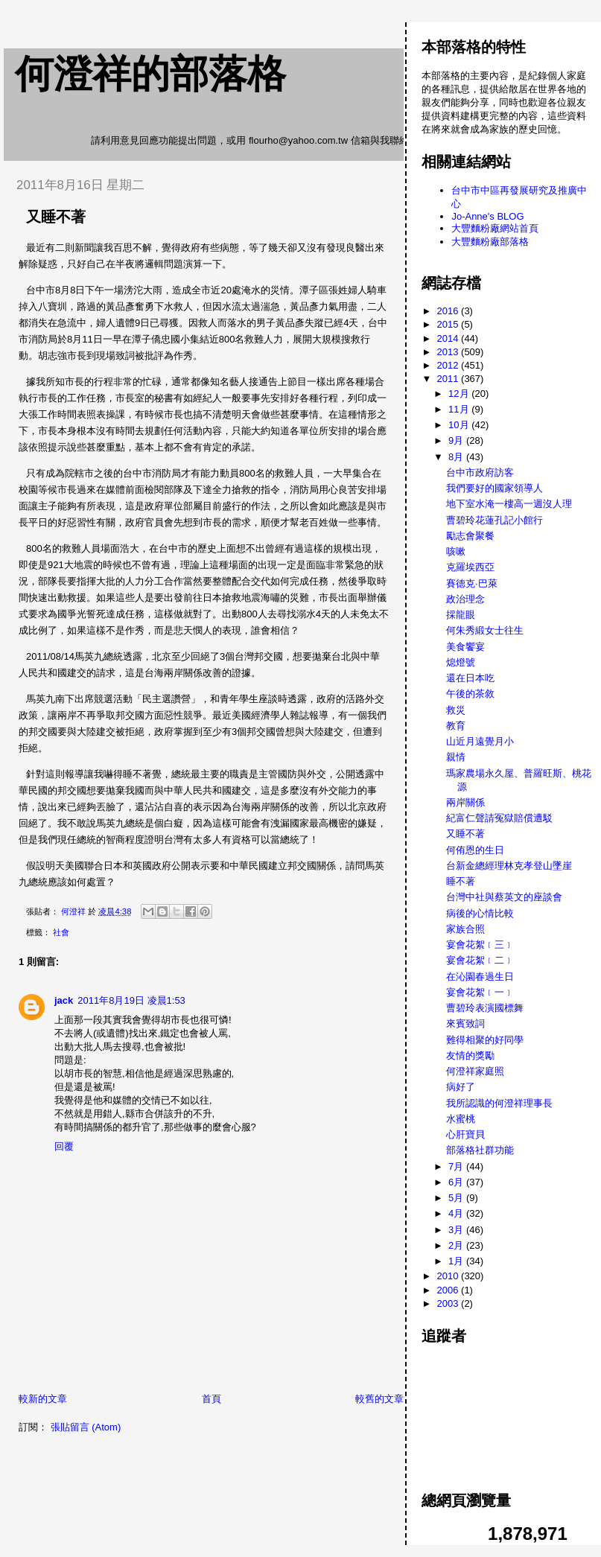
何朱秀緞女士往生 (485, 630)
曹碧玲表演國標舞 (485, 1007)
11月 (459, 409)
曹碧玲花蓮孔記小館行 (494, 520)
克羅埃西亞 (470, 567)
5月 (457, 1197)
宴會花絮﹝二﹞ (480, 960)
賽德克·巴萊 (471, 583)
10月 (459, 424)
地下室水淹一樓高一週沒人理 (509, 503)
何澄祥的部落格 (150, 73)
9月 (457, 440)
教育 (455, 725)
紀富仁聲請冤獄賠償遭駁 (499, 818)
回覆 (64, 1146)
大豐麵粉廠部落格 (490, 241)
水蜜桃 (460, 1118)
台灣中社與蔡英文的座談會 (504, 896)
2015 (449, 324)
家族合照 (465, 928)
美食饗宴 (465, 646)
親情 (455, 756)
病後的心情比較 (480, 913)
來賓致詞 (465, 1023)
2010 (449, 1275)
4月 (457, 1213)
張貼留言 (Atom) (86, 1427)
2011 (449, 378)
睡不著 (460, 881)
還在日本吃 (470, 678)
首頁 (211, 1398)
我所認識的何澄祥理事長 (499, 1103)
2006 (449, 1290)
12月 (459, 393)
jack (63, 1000)
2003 (449, 1303)
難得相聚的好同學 (485, 1039)
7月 (457, 1166)
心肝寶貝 (465, 1134)
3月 (457, 1229)
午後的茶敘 (470, 693)
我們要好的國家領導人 (494, 488)
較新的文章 (43, 1398)
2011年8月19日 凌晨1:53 (131, 1000)
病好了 (460, 1086)
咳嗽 (455, 551)
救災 (455, 710)
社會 (61, 932)
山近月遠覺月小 (480, 741)
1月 (457, 1261)
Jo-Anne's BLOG (487, 216)
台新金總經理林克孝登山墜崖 (509, 865)
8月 (457, 456)
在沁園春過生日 (480, 976)
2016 (449, 310)
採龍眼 (460, 614)
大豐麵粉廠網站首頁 (494, 228)
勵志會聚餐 (470, 535)
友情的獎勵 (470, 1055)
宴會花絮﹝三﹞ (480, 944)
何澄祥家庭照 (475, 1071)
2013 (449, 351)
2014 (449, 338)
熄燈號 (460, 662)
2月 (457, 1245)
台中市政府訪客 (480, 472)
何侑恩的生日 (475, 850)
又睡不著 (465, 833)
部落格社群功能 (480, 1150)
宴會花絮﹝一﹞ (480, 992)
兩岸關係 (465, 802)
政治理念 (465, 599)
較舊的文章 (379, 1398)
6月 (457, 1182)
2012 (449, 365)
